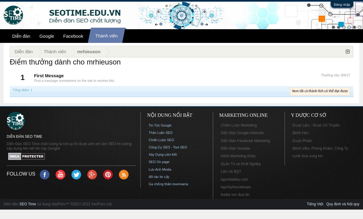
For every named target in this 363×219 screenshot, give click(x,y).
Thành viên (106, 35)
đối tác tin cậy (159, 177)
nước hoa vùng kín (307, 156)
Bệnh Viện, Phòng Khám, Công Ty (320, 148)
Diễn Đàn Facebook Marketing (245, 141)
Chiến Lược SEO (161, 140)
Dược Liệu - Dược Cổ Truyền (316, 125)
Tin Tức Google (160, 125)
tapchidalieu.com (234, 179)
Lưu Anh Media (160, 169)
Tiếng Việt (315, 204)
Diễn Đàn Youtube (235, 148)
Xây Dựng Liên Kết (163, 154)
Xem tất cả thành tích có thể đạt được (320, 91)
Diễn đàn (21, 36)
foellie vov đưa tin (235, 195)
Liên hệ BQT (231, 171)
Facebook (73, 36)
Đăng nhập (342, 4)
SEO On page (159, 162)
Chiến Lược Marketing (239, 125)
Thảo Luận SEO (161, 132)
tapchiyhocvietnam (236, 187)
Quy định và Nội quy (342, 204)
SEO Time (27, 204)
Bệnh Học (300, 133)
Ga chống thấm (160, 184)
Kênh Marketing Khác (238, 156)
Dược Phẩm (302, 141)
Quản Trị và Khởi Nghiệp (241, 164)
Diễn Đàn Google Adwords (242, 133)
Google (47, 36)
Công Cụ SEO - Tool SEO (168, 147)
